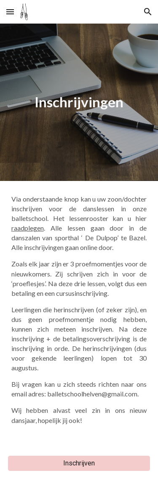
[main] (79, 102)
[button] (10, 11)
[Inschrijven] (79, 463)
